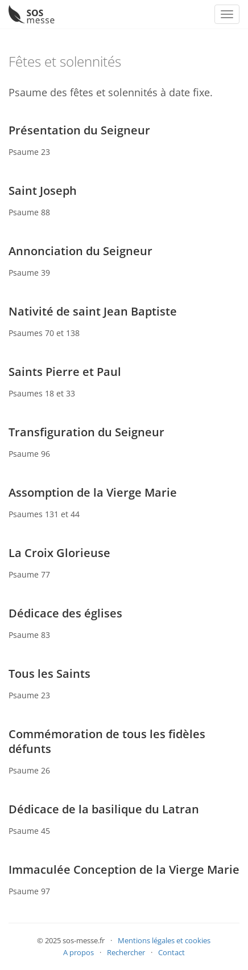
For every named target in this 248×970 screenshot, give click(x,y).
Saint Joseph (43, 190)
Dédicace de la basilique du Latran (104, 809)
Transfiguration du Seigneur (86, 432)
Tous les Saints (49, 673)
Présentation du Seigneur (79, 130)
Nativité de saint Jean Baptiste (93, 311)
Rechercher (126, 952)
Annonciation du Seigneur (80, 251)
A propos (78, 952)
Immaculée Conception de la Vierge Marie (124, 869)
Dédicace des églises (65, 613)
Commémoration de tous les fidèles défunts (107, 741)
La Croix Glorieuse (59, 552)
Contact (171, 952)
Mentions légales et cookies (164, 940)
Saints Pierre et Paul (65, 371)
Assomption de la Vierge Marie (93, 492)
